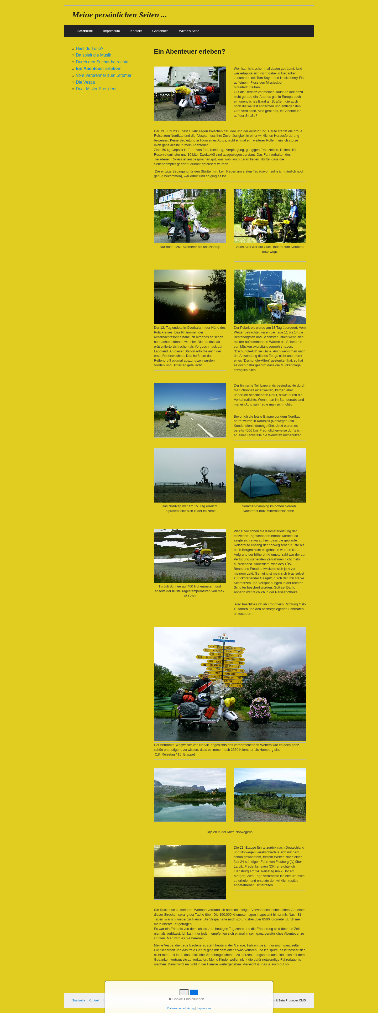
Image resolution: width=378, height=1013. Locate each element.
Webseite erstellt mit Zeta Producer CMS (278, 1000)
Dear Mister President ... (98, 89)
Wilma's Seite (189, 31)
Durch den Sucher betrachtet (103, 62)
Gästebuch (160, 31)
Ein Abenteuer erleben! (99, 68)
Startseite (85, 31)
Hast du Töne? (89, 48)
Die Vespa (85, 82)
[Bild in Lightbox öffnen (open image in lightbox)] (190, 94)
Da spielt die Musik (93, 55)
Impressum (111, 31)
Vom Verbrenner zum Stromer (104, 75)
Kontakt (136, 31)
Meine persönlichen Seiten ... (119, 14)
